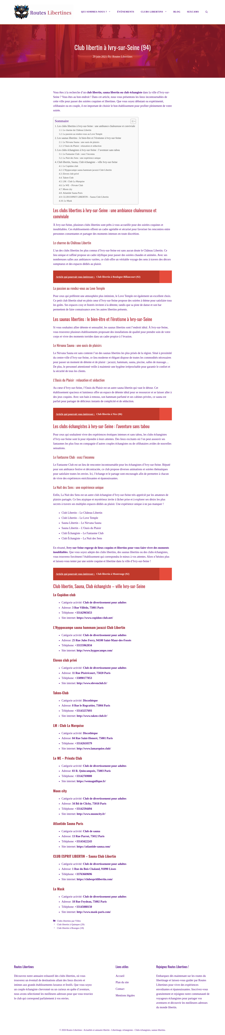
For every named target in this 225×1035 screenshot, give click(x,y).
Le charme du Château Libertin (77, 130)
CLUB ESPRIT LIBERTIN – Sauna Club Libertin (85, 197)
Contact (120, 988)
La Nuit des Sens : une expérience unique (81, 158)
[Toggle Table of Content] (131, 121)
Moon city (67, 189)
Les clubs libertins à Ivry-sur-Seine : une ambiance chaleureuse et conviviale (96, 126)
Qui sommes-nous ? (97, 11)
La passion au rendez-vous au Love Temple (82, 134)
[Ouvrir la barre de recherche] (206, 12)
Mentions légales (125, 995)
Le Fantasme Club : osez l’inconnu (79, 154)
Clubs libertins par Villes (69, 920)
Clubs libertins (155, 11)
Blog (176, 12)
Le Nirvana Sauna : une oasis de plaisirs (81, 142)
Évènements (125, 12)
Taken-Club (68, 177)
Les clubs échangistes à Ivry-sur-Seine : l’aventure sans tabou (88, 150)
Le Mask (68, 201)
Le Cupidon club (70, 166)
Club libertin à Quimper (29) (70, 924)
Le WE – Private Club (73, 185)
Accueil (120, 975)
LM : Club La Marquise (74, 181)
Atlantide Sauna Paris (72, 193)
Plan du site (122, 982)
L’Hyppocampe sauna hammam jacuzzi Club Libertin (87, 170)
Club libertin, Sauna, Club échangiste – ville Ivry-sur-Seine (87, 162)
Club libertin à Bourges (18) (70, 928)
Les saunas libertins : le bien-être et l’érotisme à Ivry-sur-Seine (89, 138)
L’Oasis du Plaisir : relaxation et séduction (82, 146)
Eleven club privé (71, 173)
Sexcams (193, 12)
